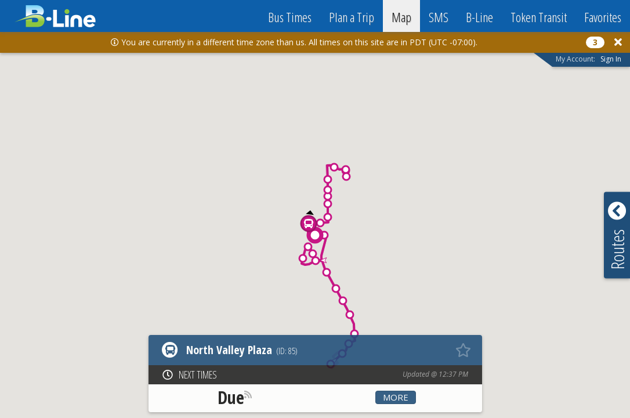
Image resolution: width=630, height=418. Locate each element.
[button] (354, 333)
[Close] (618, 42)
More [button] (395, 397)
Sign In (610, 59)
